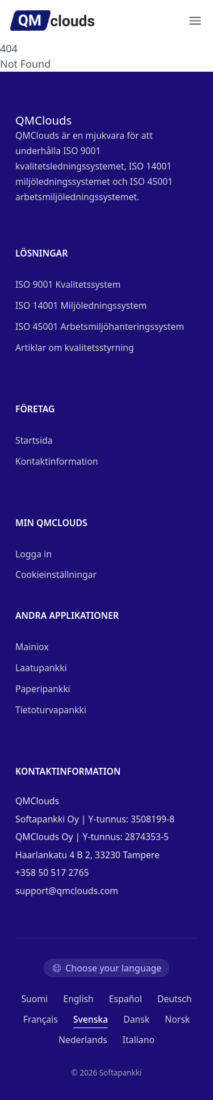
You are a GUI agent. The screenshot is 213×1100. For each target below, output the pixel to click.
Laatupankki (40, 667)
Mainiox (32, 646)
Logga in (33, 554)
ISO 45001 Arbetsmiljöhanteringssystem (99, 326)
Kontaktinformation (56, 461)
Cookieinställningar (56, 574)
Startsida (34, 440)
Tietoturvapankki (50, 710)
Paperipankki (42, 689)
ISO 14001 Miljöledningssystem (81, 305)
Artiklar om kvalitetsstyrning (74, 347)
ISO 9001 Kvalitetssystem (67, 284)
